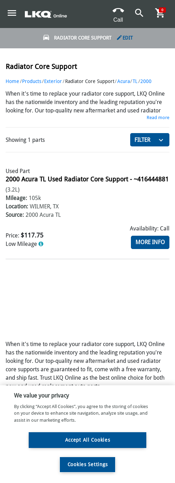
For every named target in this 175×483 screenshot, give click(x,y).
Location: (17, 206)
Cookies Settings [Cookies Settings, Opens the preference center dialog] (88, 464)
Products (31, 81)
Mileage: (16, 198)
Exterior (53, 81)
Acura (123, 81)
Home (12, 81)
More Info (150, 242)
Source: (15, 215)
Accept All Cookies (87, 440)
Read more (158, 117)
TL (135, 81)
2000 (146, 81)
